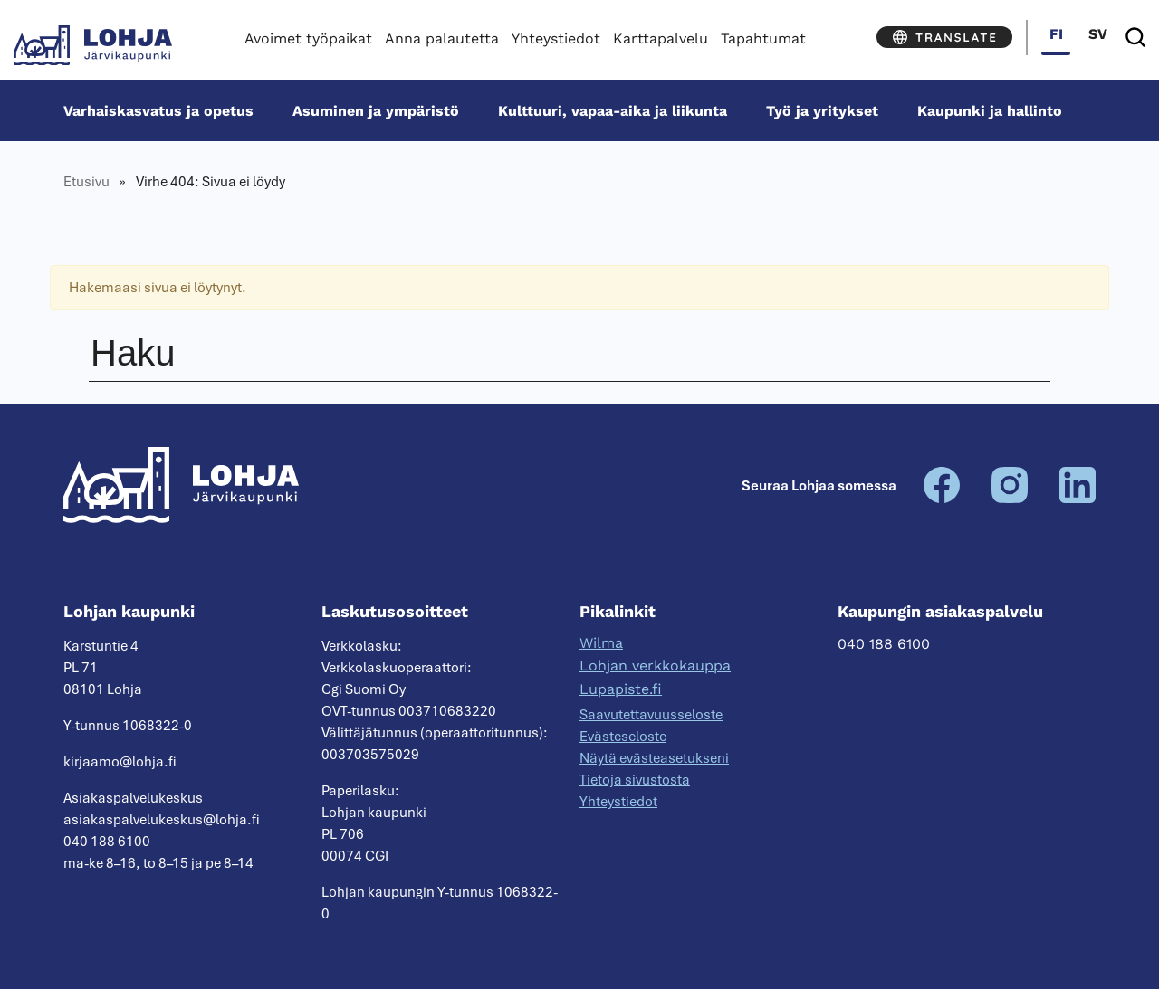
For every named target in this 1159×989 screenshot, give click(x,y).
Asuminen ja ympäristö (375, 110)
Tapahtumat (763, 38)
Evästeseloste (623, 736)
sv (1097, 34)
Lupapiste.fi (621, 689)
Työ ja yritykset (822, 110)
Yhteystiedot (556, 38)
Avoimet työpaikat (308, 38)
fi (1056, 34)
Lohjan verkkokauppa (655, 665)
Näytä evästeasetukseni (654, 758)
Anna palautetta (442, 38)
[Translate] (944, 37)
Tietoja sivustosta (635, 780)
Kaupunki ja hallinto (989, 110)
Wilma (601, 642)
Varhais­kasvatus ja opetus (158, 110)
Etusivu (86, 182)
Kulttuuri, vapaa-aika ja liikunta (612, 110)
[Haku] (1135, 37)
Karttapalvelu (660, 38)
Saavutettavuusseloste (651, 715)
